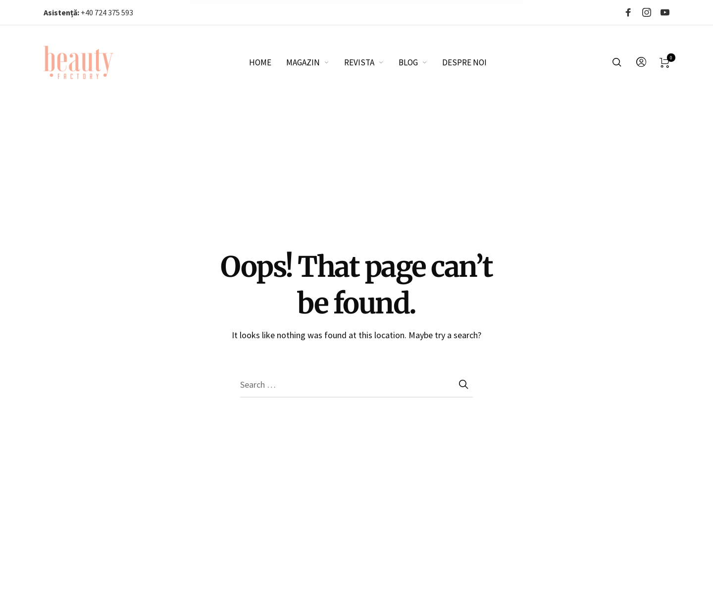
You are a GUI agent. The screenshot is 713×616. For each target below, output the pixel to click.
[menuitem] (267, 62)
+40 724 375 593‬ (88, 12)
